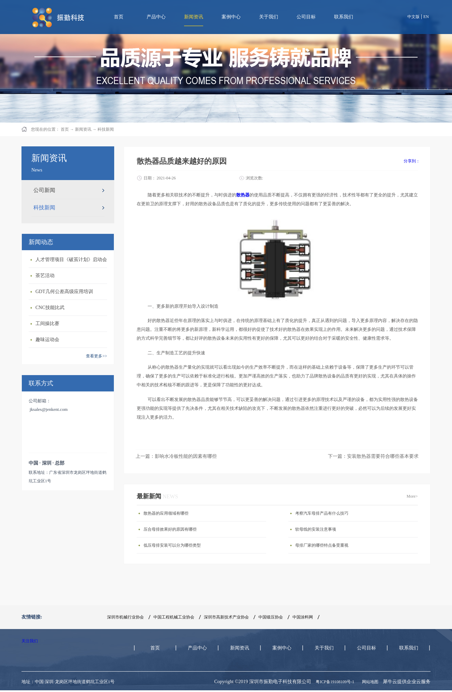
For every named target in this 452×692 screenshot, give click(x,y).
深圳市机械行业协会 (125, 617)
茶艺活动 (45, 275)
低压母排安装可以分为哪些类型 (172, 545)
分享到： (412, 161)
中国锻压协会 (270, 617)
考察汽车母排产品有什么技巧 (321, 513)
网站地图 (369, 681)
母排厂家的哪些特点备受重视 (321, 545)
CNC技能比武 (49, 307)
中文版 (413, 16)
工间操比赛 (47, 323)
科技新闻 (105, 129)
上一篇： (176, 456)
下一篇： (373, 456)
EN (426, 16)
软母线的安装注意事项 (315, 529)
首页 (118, 16)
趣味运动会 (47, 339)
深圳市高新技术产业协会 (226, 617)
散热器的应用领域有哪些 (166, 513)
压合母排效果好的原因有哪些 (170, 529)
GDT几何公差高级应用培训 (64, 291)
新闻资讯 (83, 129)
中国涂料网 (302, 617)
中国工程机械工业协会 (173, 617)
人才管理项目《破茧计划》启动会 (71, 259)
